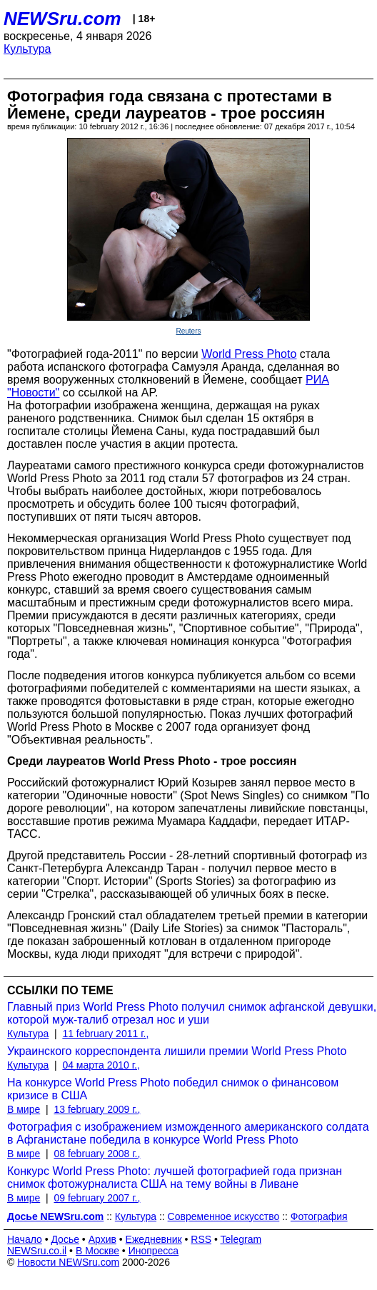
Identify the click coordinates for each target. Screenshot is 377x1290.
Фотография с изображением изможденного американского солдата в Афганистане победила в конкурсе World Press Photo (188, 1133)
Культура (27, 49)
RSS (201, 1239)
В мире (23, 1109)
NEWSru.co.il (36, 1250)
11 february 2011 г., (105, 1033)
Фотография (319, 1216)
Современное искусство (224, 1216)
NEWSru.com (62, 18)
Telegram (241, 1239)
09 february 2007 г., (97, 1198)
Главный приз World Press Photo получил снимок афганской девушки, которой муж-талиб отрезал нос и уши (191, 1013)
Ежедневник (154, 1239)
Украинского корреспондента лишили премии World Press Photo (176, 1051)
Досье (65, 1239)
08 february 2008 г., (97, 1153)
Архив (102, 1239)
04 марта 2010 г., (101, 1065)
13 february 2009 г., (97, 1109)
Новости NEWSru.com (68, 1262)
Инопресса (154, 1250)
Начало (24, 1239)
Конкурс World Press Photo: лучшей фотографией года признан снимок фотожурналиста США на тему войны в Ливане (174, 1177)
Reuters (188, 331)
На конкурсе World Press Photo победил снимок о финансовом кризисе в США (172, 1088)
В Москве (97, 1250)
